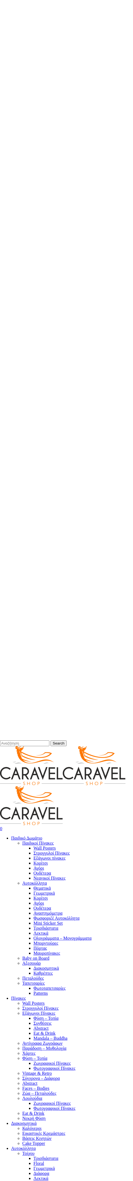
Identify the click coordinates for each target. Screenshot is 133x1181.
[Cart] (66, 828)
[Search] (24, 743)
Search (58, 743)
